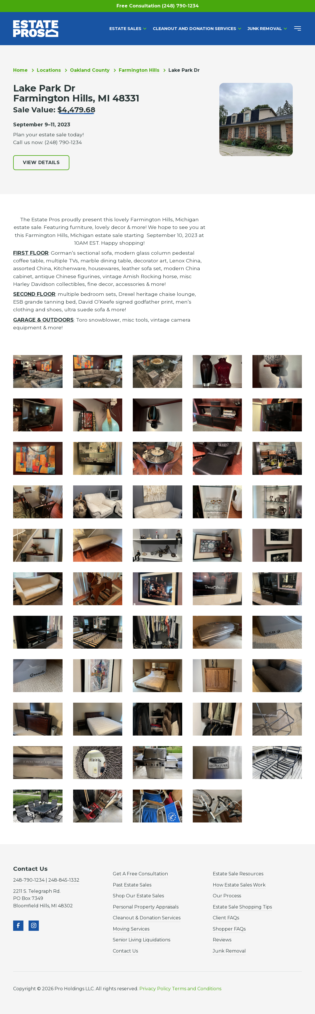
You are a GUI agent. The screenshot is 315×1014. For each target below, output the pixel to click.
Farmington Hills (139, 70)
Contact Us (125, 951)
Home (20, 70)
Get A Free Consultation (140, 873)
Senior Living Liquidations (141, 940)
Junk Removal (265, 28)
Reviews (222, 940)
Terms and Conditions (196, 988)
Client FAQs (226, 918)
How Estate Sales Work (239, 885)
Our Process (227, 896)
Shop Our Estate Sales (138, 896)
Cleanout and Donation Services (194, 28)
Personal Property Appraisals (145, 907)
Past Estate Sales (132, 885)
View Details (41, 162)
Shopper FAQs (229, 929)
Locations (49, 70)
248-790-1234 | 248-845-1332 (46, 880)
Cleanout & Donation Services (146, 918)
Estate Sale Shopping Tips (242, 907)
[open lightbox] (37, 371)
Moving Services (131, 929)
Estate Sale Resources (238, 873)
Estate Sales (125, 28)
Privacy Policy (155, 988)
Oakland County (90, 70)
